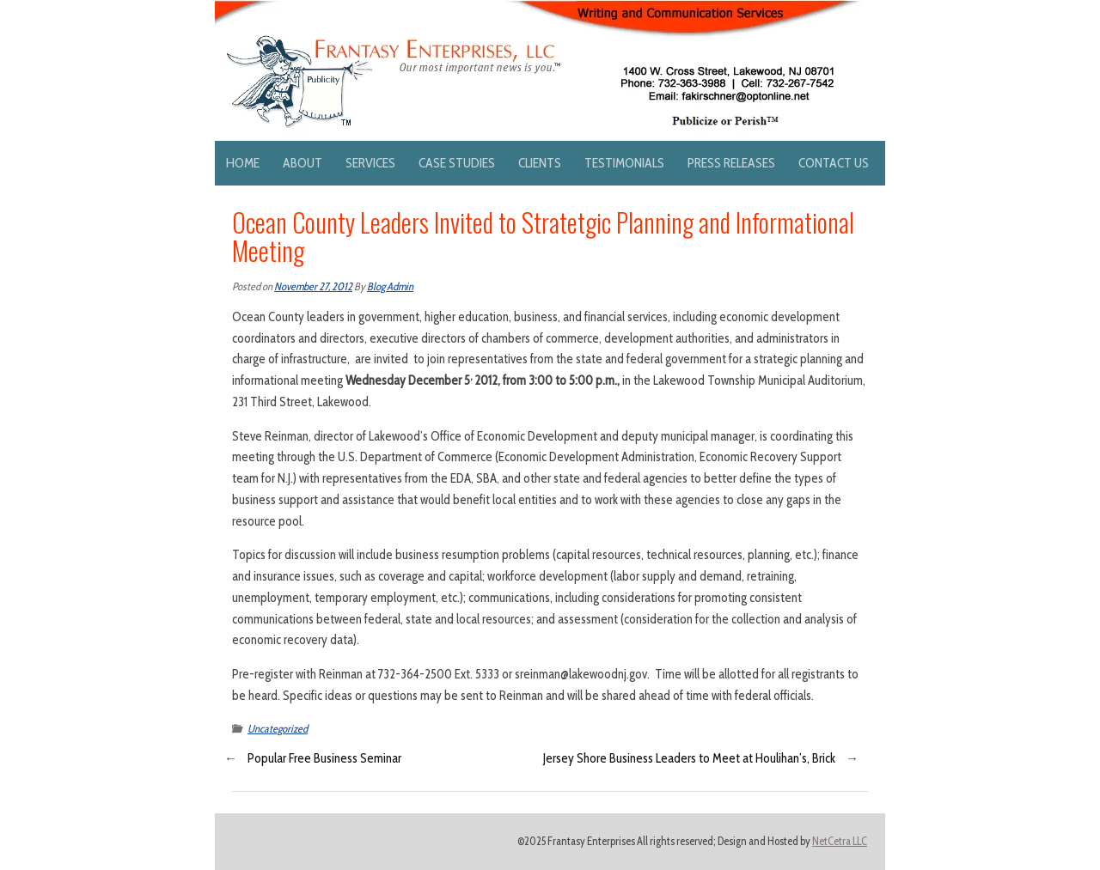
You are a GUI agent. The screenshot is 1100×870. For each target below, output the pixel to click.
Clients (539, 163)
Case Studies (457, 163)
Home (243, 163)
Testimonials (624, 163)
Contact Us (833, 163)
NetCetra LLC (839, 841)
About (302, 163)
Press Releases (731, 163)
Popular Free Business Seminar (324, 758)
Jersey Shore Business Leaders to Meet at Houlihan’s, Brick (689, 758)
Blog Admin (390, 286)
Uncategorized (278, 728)
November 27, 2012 (313, 286)
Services (370, 163)
